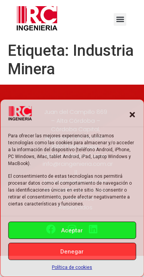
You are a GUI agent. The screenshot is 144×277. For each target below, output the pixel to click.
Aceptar (72, 230)
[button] (132, 114)
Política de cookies (72, 267)
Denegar (72, 251)
